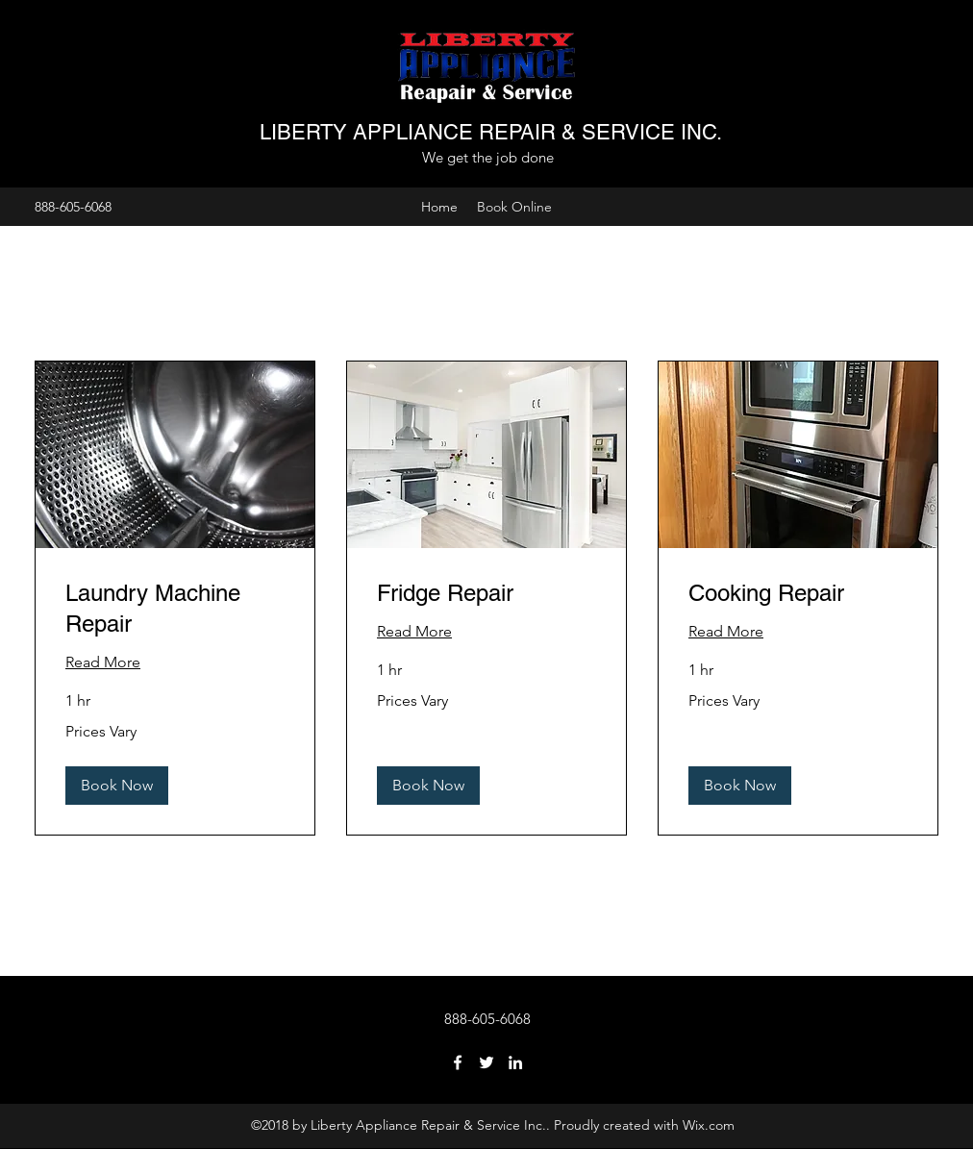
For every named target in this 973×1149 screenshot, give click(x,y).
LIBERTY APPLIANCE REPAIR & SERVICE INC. (491, 132)
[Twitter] (486, 1062)
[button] (116, 785)
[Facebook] (457, 1062)
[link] (175, 608)
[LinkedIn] (515, 1062)
